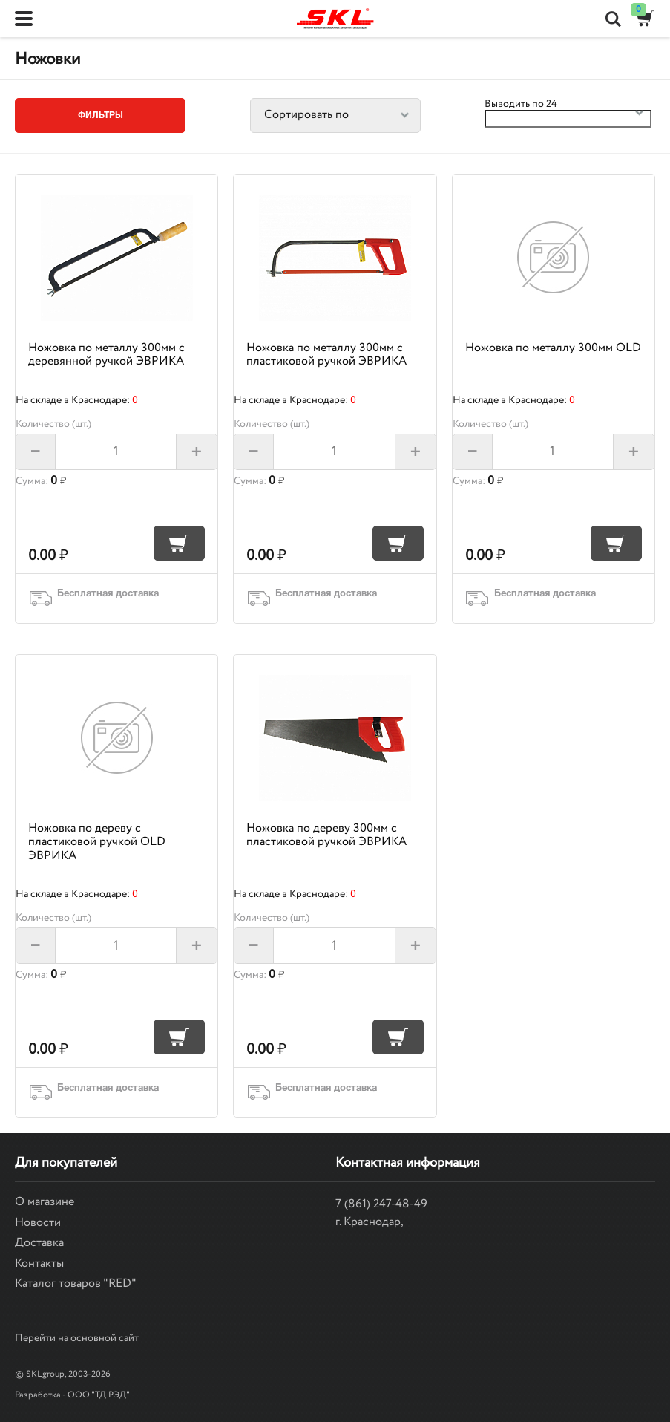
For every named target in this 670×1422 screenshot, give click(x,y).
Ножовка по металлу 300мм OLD (553, 347)
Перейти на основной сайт (77, 1338)
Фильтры (100, 115)
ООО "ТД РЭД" (99, 1395)
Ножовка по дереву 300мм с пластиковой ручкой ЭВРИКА (326, 835)
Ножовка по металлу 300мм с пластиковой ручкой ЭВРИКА (326, 354)
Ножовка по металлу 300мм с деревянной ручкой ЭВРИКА (106, 354)
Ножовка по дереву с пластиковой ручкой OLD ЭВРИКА (96, 842)
